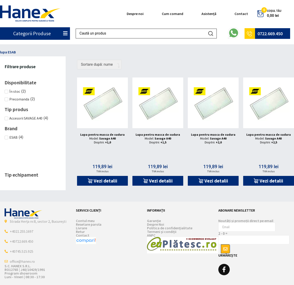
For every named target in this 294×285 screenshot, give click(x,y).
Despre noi (135, 13)
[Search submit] (211, 33)
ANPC (151, 235)
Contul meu (85, 220)
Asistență (208, 13)
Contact (241, 13)
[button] (102, 181)
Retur (80, 231)
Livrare (81, 228)
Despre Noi (155, 224)
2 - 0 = (222, 233)
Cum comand (172, 13)
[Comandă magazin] (99, 64)
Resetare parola (88, 224)
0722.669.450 (270, 33)
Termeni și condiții (161, 231)
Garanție (154, 220)
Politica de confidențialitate (169, 228)
